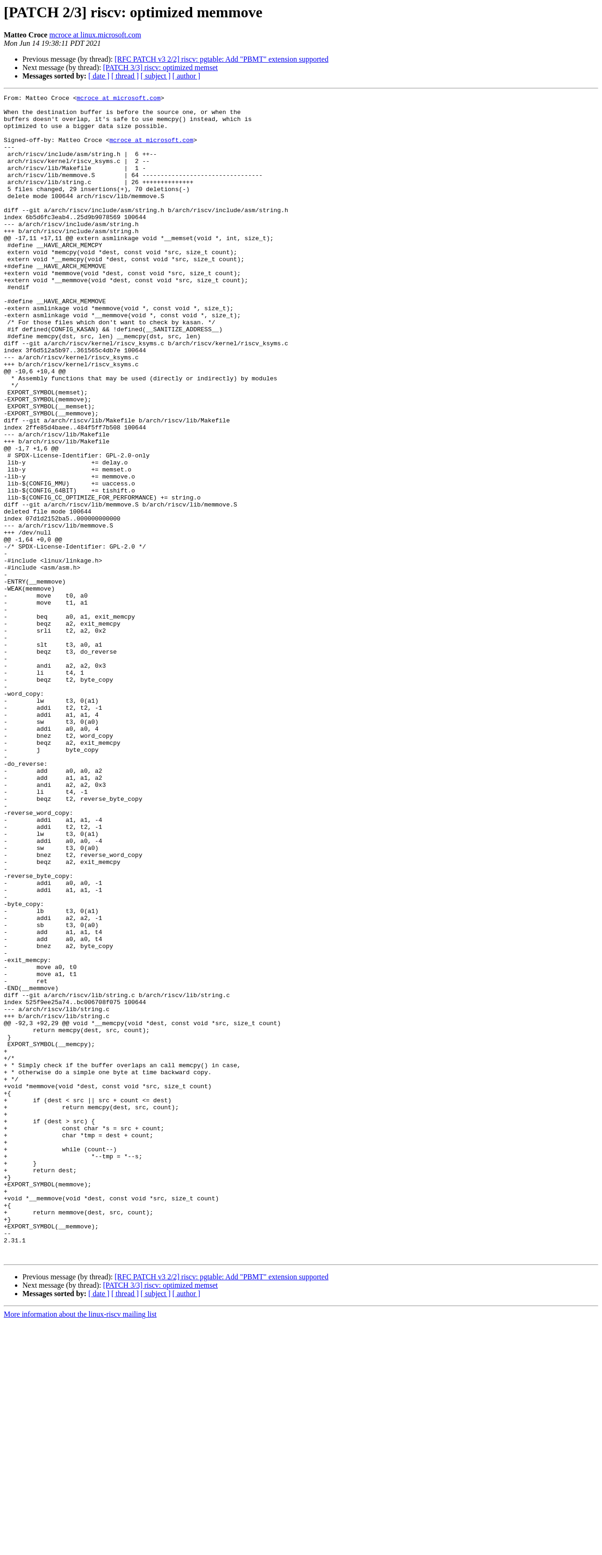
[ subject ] (156, 76)
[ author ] (186, 76)
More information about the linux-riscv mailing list (80, 1547)
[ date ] (98, 76)
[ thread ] (125, 76)
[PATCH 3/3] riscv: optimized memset (160, 67)
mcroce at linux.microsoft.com (95, 35)
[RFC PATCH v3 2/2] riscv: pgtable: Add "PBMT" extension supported (221, 59)
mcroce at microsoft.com (118, 99)
